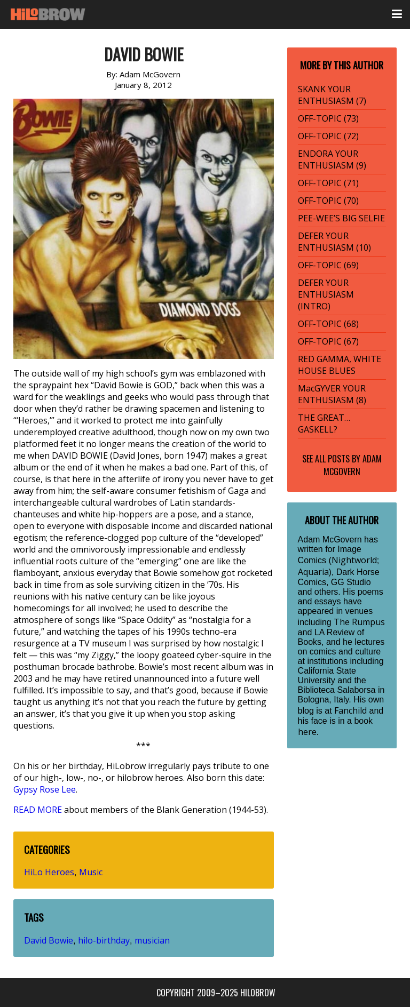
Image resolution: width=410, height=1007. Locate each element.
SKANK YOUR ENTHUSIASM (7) (332, 95)
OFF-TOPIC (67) (328, 341)
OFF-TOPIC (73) (328, 118)
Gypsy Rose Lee (44, 789)
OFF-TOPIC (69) (328, 265)
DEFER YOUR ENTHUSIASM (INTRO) (326, 294)
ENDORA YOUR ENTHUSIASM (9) (332, 159)
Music (90, 872)
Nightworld (354, 560)
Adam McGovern (353, 465)
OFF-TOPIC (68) (328, 324)
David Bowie (48, 940)
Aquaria (313, 572)
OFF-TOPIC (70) (328, 200)
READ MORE (37, 810)
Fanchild (350, 710)
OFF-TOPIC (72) (328, 136)
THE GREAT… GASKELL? (324, 423)
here (307, 732)
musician (152, 940)
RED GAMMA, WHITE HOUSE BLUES (339, 365)
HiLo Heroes (49, 872)
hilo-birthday (104, 940)
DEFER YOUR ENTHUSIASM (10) (334, 241)
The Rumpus (359, 622)
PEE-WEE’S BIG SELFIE (341, 218)
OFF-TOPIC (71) (328, 183)
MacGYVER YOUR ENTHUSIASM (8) (332, 394)
